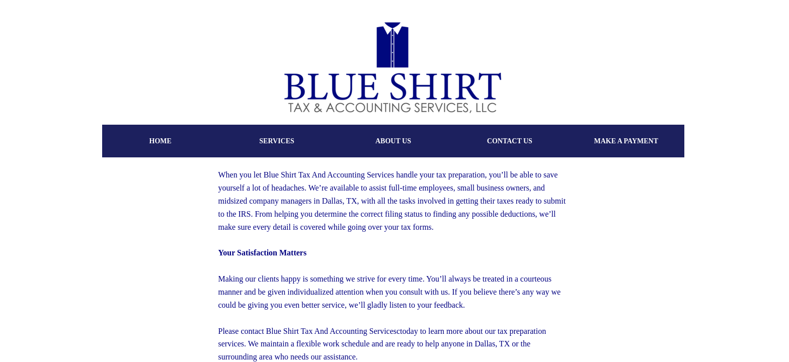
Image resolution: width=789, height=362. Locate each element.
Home (160, 141)
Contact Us (509, 141)
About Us (393, 141)
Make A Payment (626, 141)
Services (276, 141)
